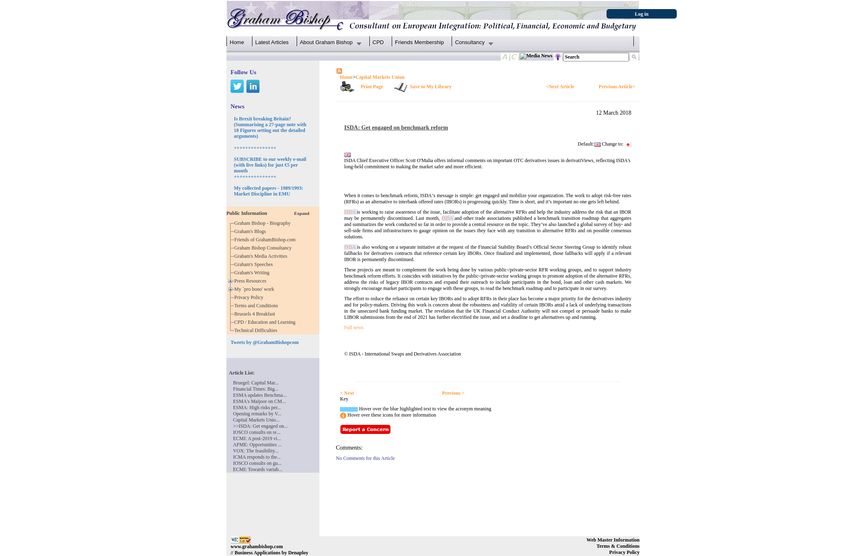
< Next (347, 393)
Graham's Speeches (254, 264)
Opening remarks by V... (257, 414)
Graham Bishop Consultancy (264, 248)
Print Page (372, 87)
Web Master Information (613, 540)
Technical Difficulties (257, 330)
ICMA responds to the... (257, 457)
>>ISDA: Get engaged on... (260, 426)
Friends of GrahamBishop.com (266, 240)
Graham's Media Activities (262, 256)
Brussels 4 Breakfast (256, 314)
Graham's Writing (253, 273)
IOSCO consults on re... (257, 432)
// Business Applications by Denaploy (269, 553)
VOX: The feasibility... (255, 451)
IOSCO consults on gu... (257, 463)
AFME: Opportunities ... (257, 445)
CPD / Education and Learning (266, 322)
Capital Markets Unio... (256, 420)
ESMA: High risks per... (257, 407)
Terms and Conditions (257, 306)
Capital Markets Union (379, 77)
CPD (378, 42)
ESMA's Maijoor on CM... (259, 401)
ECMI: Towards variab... (257, 469)
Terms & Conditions (618, 546)
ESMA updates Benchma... (260, 395)
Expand (301, 213)
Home (237, 42)
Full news (354, 327)
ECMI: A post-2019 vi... (257, 438)
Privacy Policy (250, 297)
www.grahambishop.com (257, 546)
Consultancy (470, 42)
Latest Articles (272, 42)
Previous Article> (617, 87)
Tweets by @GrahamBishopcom (265, 342)
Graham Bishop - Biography (263, 223)
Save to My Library (431, 87)
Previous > (453, 393)
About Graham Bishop (326, 42)
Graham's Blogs (251, 231)
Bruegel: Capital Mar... (255, 383)
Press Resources (251, 281)
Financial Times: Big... (255, 389)
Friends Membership (419, 42)
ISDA (350, 212)
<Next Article (560, 87)
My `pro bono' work (255, 289)
